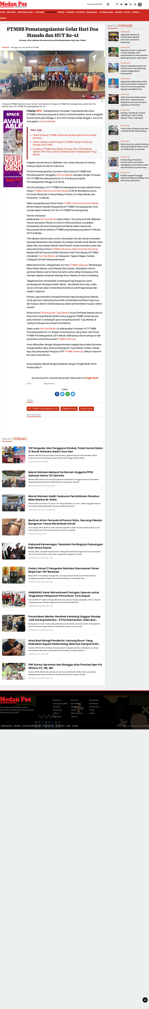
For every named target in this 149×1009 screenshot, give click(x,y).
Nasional (40, 12)
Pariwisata (93, 703)
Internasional (106, 12)
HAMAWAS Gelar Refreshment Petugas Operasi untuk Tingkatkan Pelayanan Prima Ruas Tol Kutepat (63, 594)
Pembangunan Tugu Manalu (54, 312)
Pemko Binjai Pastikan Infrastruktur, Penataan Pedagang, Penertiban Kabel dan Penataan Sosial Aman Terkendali (134, 165)
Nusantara (51, 12)
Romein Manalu (61, 190)
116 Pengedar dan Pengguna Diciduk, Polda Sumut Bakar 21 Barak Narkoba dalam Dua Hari (65, 449)
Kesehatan (33, 654)
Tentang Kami (6, 726)
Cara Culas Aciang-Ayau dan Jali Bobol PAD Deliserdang (134, 129)
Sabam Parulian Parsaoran (84, 249)
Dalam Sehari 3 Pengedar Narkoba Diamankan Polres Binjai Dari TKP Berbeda (63, 570)
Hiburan (118, 12)
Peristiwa (11, 12)
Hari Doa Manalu (46, 121)
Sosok (73, 710)
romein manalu (86, 409)
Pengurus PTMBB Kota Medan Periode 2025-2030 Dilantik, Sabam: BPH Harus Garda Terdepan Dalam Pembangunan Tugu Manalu (65, 152)
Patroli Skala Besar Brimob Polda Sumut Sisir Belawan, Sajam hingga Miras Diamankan (133, 70)
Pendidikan (91, 12)
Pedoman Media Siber (31, 726)
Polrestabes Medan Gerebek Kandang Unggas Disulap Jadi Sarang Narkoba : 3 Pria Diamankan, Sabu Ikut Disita (64, 620)
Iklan (69, 726)
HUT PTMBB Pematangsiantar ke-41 (43, 409)
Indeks (3, 18)
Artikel (92, 713)
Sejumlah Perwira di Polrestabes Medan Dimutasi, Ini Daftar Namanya (130, 38)
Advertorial (94, 706)
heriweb (146, 726)
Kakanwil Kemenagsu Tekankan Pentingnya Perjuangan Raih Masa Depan (65, 546)
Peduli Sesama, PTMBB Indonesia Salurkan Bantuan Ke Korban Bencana (65, 136)
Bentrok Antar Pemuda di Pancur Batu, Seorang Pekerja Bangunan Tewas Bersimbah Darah (65, 521)
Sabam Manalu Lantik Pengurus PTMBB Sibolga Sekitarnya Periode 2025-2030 (62, 143)
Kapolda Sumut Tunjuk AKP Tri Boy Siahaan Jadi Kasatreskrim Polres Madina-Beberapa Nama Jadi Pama (135, 54)
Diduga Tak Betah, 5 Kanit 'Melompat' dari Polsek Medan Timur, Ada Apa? (133, 115)
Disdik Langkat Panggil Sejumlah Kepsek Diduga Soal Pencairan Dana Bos (135, 178)
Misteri (74, 706)
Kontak (75, 726)
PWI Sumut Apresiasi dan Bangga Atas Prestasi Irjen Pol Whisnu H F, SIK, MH (65, 666)
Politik (127, 12)
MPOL (39, 111)
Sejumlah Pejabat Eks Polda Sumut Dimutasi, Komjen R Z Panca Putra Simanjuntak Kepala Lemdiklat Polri (134, 85)
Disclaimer (60, 726)
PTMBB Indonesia (43, 190)
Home (2, 12)
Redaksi (5, 47)
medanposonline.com (130, 726)
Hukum (61, 12)
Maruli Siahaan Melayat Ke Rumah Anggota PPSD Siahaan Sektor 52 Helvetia (60, 473)
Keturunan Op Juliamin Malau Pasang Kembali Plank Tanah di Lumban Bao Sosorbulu (135, 147)
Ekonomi (80, 12)
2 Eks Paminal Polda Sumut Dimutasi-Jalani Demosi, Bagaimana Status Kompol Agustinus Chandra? (134, 101)
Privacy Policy (48, 726)
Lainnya (135, 12)
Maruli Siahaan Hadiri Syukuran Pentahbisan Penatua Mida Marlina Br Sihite (63, 497)
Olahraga (70, 12)
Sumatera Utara (25, 12)
